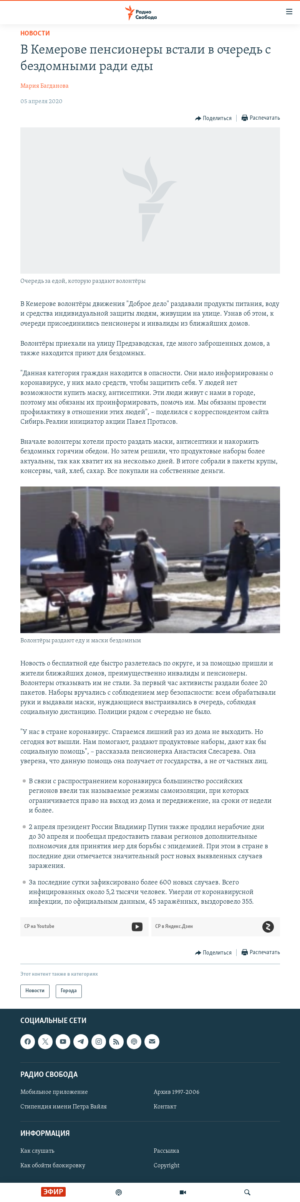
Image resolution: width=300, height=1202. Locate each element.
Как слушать (37, 1151)
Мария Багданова (44, 86)
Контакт (165, 1107)
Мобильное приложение (54, 1092)
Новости (35, 33)
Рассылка (166, 1151)
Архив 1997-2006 (176, 1092)
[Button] (213, 118)
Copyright (166, 1166)
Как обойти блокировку (52, 1166)
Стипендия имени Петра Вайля (63, 1107)
